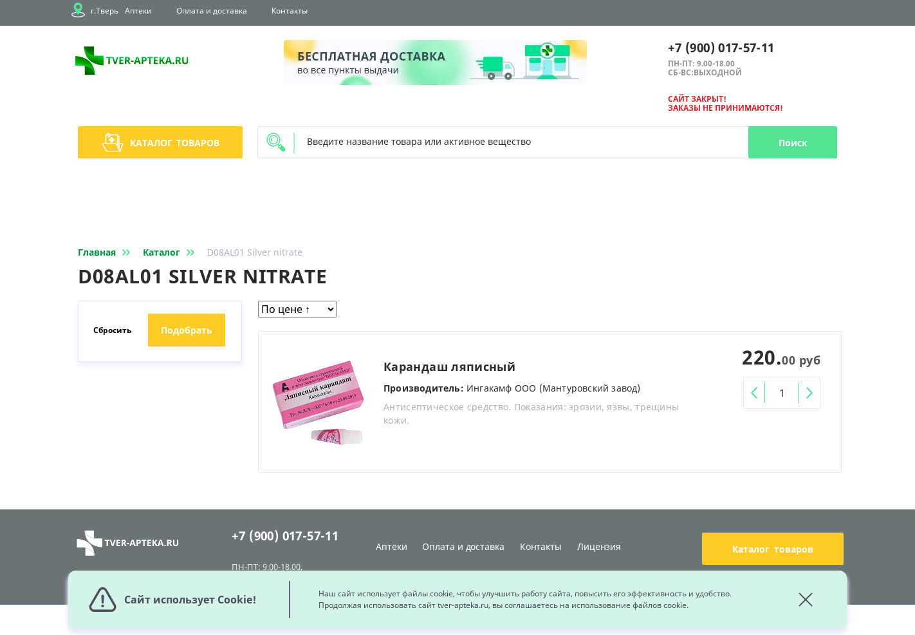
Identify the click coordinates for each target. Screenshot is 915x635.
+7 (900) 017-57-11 (721, 47)
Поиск (793, 143)
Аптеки (138, 10)
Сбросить (112, 330)
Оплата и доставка (211, 10)
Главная (106, 252)
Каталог (160, 142)
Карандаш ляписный (449, 366)
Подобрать (186, 330)
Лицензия (599, 546)
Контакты (290, 10)
